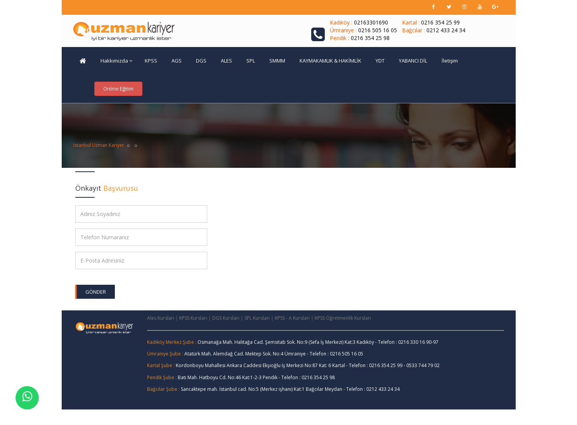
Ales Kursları (160, 318)
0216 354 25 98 (370, 38)
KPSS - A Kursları (292, 318)
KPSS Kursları (193, 318)
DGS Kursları (225, 318)
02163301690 (371, 22)
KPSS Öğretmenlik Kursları (343, 318)
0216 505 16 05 (377, 30)
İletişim (450, 60)
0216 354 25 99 (440, 22)
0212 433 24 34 (445, 30)
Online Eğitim (118, 88)
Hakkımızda (116, 60)
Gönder (95, 291)
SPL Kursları (257, 318)
